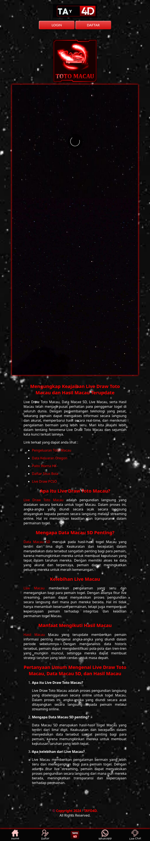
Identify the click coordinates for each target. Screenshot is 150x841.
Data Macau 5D (38, 541)
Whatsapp (105, 835)
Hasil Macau (36, 634)
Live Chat (135, 835)
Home (15, 835)
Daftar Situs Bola (45, 473)
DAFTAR (93, 25)
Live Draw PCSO (44, 481)
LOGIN (56, 25)
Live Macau (36, 588)
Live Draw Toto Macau (45, 500)
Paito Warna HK (44, 466)
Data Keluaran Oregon (49, 458)
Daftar (45, 835)
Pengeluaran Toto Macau (51, 450)
